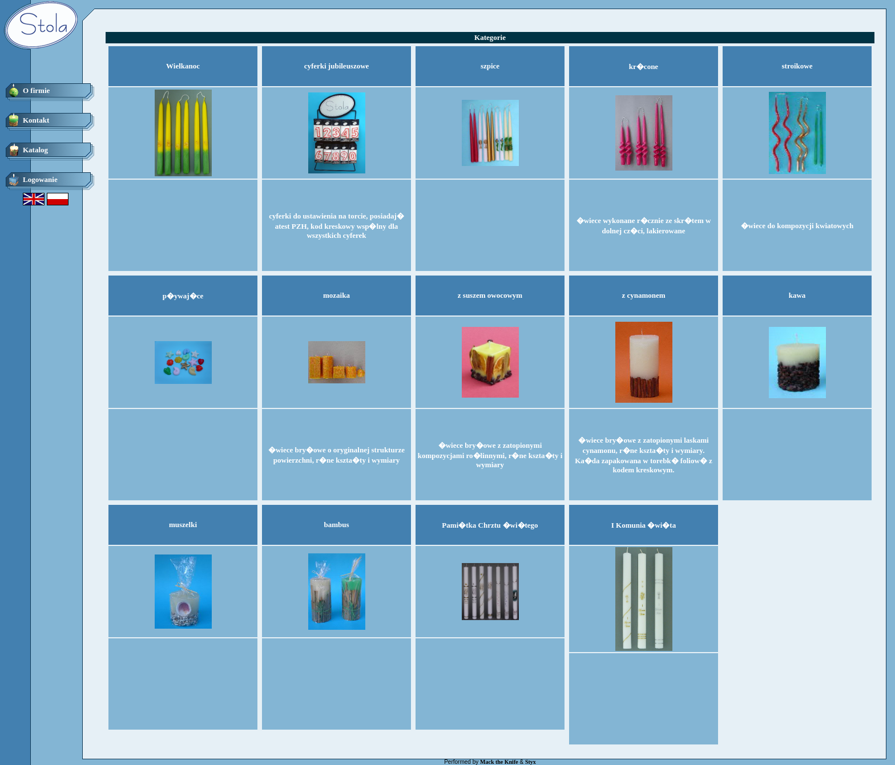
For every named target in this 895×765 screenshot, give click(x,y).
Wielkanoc (183, 66)
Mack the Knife (499, 762)
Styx (530, 762)
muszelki (183, 524)
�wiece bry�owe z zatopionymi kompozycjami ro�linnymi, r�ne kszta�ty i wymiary (490, 455)
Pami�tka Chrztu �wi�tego (490, 525)
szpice (490, 66)
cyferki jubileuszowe (336, 66)
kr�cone (643, 66)
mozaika (336, 295)
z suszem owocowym (490, 295)
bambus (336, 524)
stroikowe (797, 66)
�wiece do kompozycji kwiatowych (797, 225)
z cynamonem (643, 295)
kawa (797, 295)
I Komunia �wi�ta (643, 525)
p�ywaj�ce (183, 296)
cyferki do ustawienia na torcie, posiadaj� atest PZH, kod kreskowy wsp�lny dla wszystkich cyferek (336, 226)
